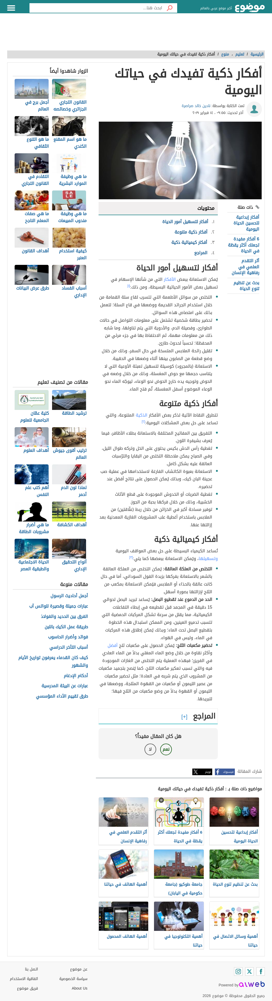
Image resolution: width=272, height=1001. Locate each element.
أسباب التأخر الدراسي (68, 647)
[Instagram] (238, 971)
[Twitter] (249, 971)
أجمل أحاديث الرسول (69, 596)
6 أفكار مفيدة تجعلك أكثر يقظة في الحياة (243, 245)
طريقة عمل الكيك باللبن (66, 627)
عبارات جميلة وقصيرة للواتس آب (58, 606)
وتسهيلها (208, 558)
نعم (166, 749)
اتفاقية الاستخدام (24, 978)
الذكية (141, 415)
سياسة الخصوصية (73, 978)
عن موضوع (78, 969)
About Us (79, 988)
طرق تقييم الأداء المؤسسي (62, 696)
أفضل (113, 645)
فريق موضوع (27, 988)
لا (150, 749)
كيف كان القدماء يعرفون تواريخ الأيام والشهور (53, 661)
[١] (129, 286)
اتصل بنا (31, 969)
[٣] (131, 557)
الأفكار (170, 279)
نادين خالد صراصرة (196, 105)
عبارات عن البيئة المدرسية (64, 686)
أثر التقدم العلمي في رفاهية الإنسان (245, 267)
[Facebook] (260, 971)
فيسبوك (228, 772)
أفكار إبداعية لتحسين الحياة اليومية (246, 223)
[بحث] (169, 8)
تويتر (208, 772)
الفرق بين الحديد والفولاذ (64, 617)
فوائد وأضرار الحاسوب (68, 637)
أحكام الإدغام (76, 676)
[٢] (143, 422)
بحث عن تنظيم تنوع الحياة (246, 286)
